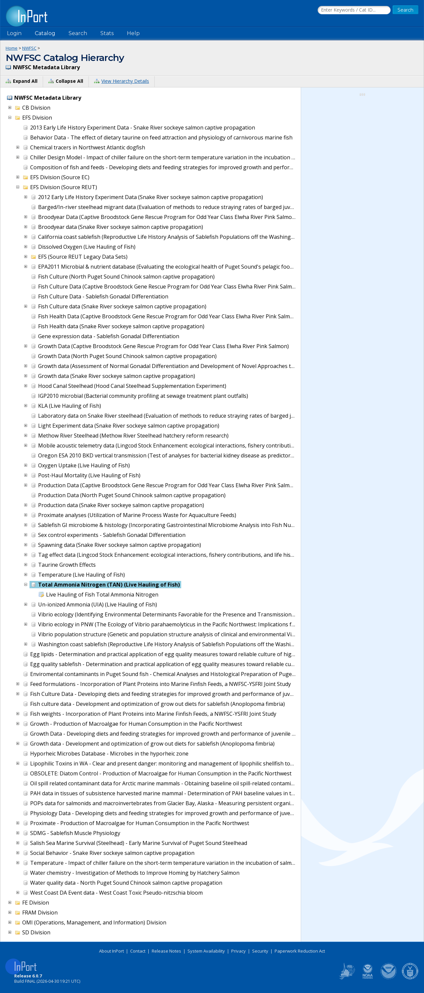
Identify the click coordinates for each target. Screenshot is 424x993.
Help (133, 33)
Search (78, 33)
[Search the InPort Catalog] (354, 10)
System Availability (206, 951)
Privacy (238, 951)
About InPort (111, 951)
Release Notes (166, 951)
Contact (137, 951)
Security (260, 951)
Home (12, 48)
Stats (107, 33)
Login (14, 33)
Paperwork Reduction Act (300, 951)
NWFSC (29, 48)
